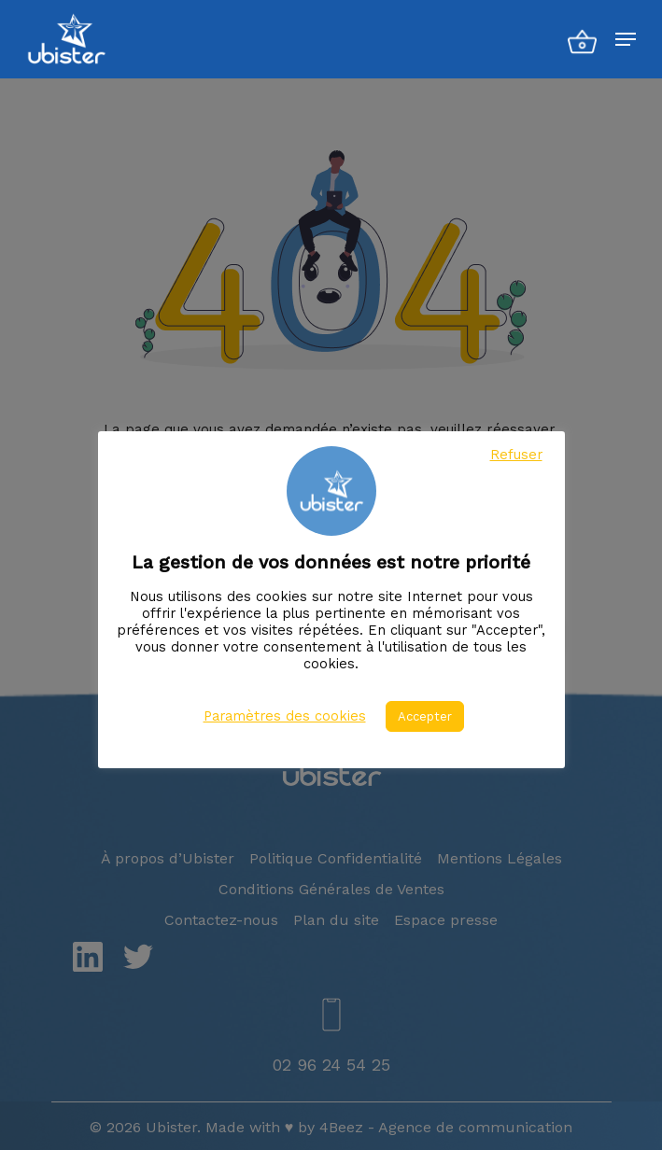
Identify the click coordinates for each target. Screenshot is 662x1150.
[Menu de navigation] (625, 39)
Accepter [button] (425, 716)
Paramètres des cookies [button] (285, 716)
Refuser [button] (516, 454)
